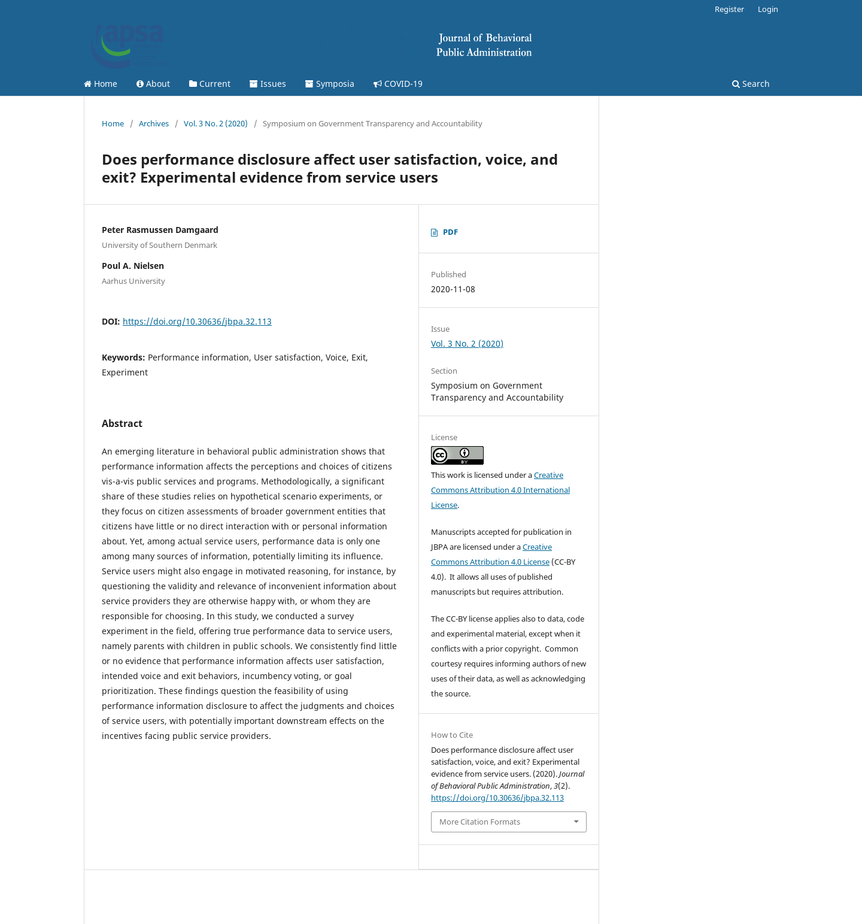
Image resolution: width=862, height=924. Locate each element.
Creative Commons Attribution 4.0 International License (500, 489)
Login (768, 9)
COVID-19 (398, 83)
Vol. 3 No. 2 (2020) (216, 123)
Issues (268, 83)
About (153, 83)
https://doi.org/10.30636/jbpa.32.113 (197, 321)
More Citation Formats (479, 821)
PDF (450, 231)
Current (209, 83)
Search (751, 83)
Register (729, 9)
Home (100, 83)
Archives (154, 123)
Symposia (329, 83)
